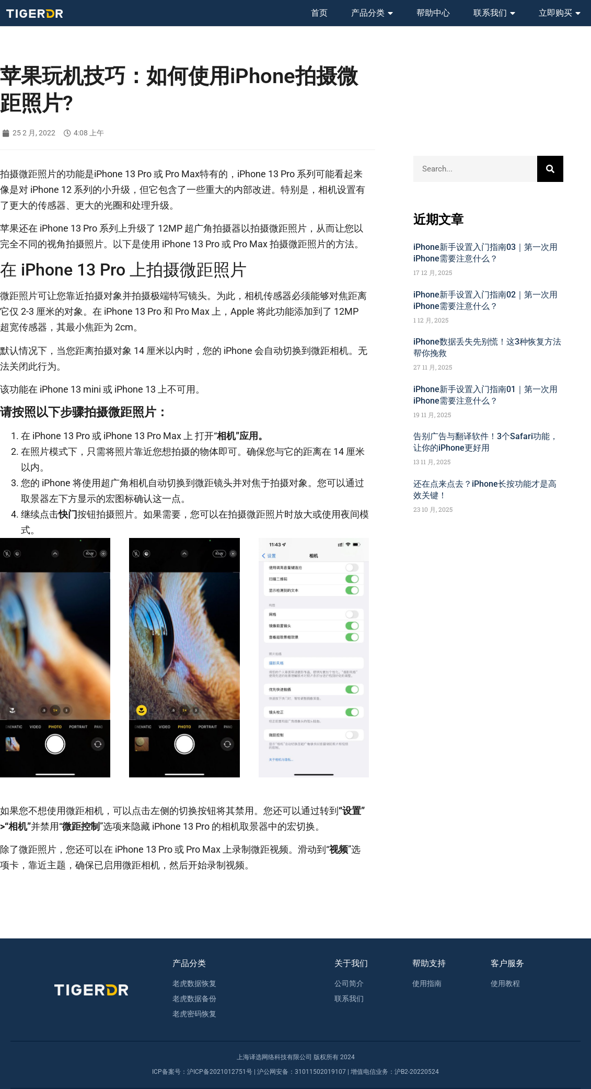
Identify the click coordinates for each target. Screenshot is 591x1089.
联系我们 (494, 13)
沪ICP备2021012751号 (219, 1071)
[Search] (550, 169)
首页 (319, 13)
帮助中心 (433, 13)
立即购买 (560, 13)
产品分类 (372, 13)
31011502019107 (320, 1071)
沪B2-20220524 (417, 1071)
